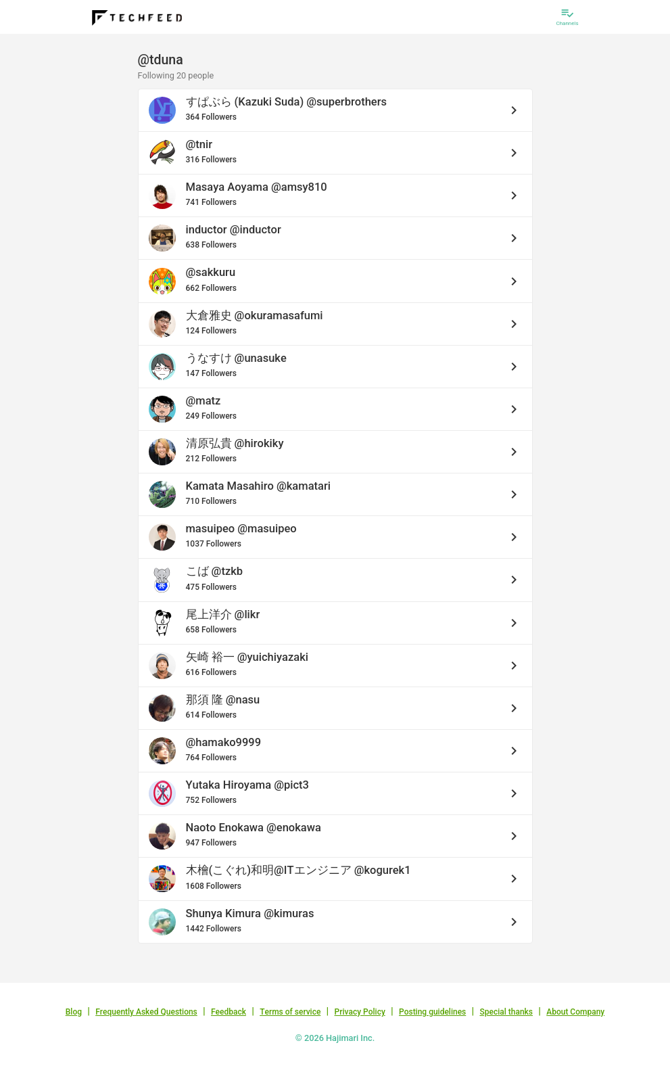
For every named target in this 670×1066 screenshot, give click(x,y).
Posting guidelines (432, 1012)
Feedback (228, 1012)
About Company (575, 1012)
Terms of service (290, 1012)
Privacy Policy (360, 1012)
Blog (74, 1012)
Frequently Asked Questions (146, 1012)
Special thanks (506, 1012)
